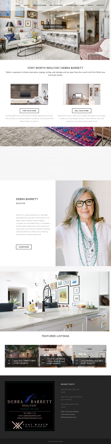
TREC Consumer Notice (70, 411)
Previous (53, 169)
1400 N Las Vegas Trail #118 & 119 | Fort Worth (56, 361)
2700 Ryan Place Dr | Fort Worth (69, 405)
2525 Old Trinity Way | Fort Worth (70, 391)
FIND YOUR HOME (29, 111)
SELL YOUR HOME (82, 111)
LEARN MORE (24, 247)
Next (57, 169)
